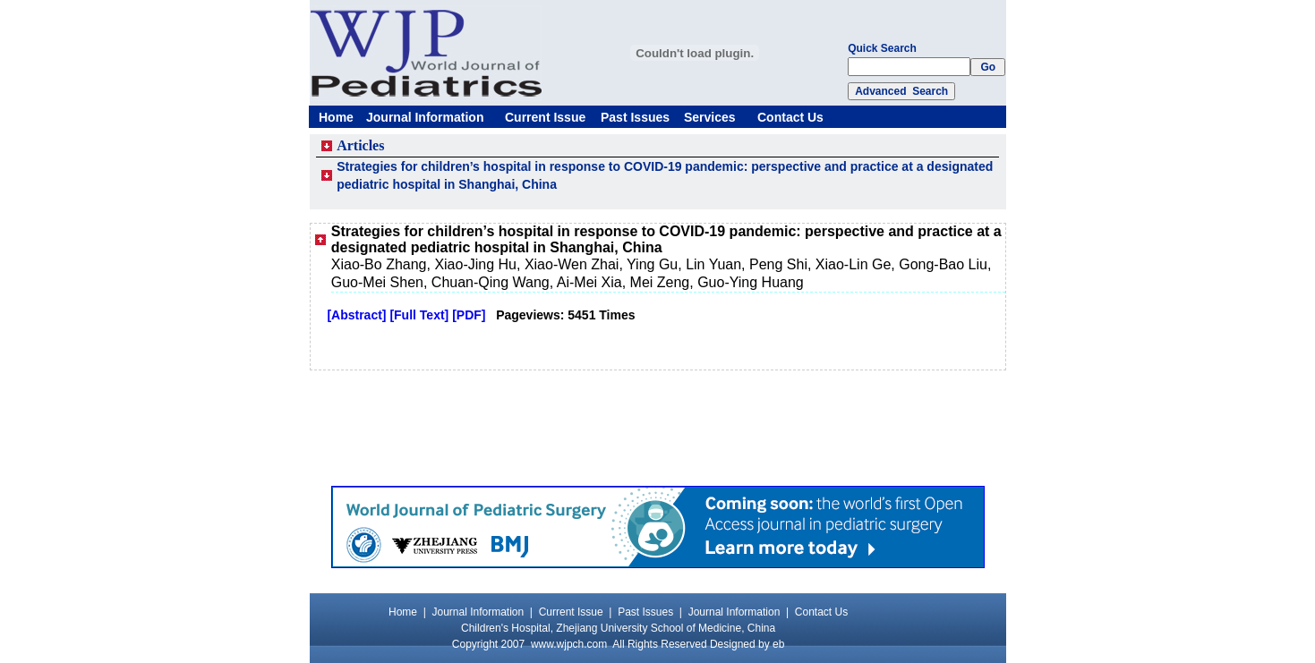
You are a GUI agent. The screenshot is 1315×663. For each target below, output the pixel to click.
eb (778, 644)
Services (710, 117)
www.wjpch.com (569, 644)
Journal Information (424, 117)
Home (336, 117)
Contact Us (790, 117)
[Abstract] (356, 315)
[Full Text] (418, 315)
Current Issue (545, 117)
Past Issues (635, 117)
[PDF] (468, 315)
